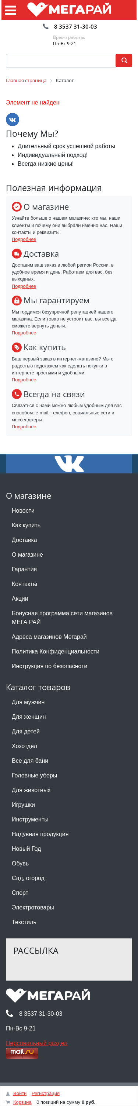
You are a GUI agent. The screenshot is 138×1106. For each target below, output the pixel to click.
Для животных (31, 790)
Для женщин (29, 717)
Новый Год (26, 849)
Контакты (24, 584)
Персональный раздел (36, 1043)
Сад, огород (28, 878)
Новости (23, 511)
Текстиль (24, 922)
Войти (19, 1093)
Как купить (26, 525)
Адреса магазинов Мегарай (49, 637)
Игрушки (23, 805)
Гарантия (24, 569)
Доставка (24, 540)
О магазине (27, 555)
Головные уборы (34, 775)
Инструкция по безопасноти (49, 666)
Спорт (20, 893)
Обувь (20, 863)
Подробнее (24, 239)
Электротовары (33, 907)
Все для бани (30, 761)
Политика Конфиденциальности (55, 651)
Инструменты (30, 819)
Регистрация (46, 1093)
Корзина (22, 1102)
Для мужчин (28, 702)
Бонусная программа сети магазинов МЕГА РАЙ (62, 617)
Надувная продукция (40, 834)
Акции (20, 599)
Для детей (26, 731)
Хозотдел (24, 746)
